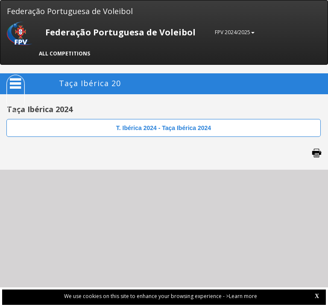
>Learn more (241, 296)
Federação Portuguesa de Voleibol (70, 11)
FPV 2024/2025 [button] (235, 32)
